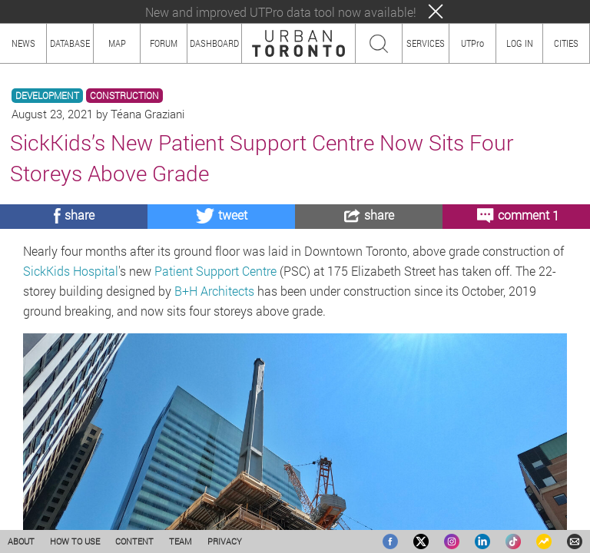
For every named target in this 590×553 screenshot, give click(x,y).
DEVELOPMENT (47, 95)
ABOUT (21, 541)
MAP (117, 43)
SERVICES (425, 43)
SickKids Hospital (70, 271)
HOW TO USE (75, 541)
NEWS (23, 43)
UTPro (472, 43)
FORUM (163, 43)
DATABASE (70, 43)
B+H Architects (214, 291)
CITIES (566, 43)
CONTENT (134, 541)
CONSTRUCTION (124, 95)
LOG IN (519, 43)
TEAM (180, 541)
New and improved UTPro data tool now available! (280, 12)
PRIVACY (224, 541)
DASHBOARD (214, 43)
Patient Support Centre (215, 271)
